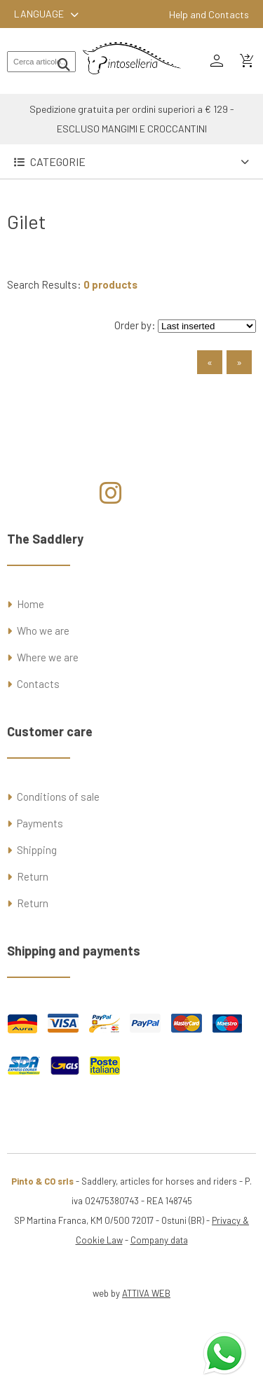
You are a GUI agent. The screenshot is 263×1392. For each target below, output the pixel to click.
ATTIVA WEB (146, 1293)
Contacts (38, 683)
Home (30, 604)
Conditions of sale (58, 796)
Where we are (48, 657)
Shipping (37, 849)
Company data (159, 1240)
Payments (40, 823)
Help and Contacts (209, 14)
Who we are (43, 630)
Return (32, 876)
